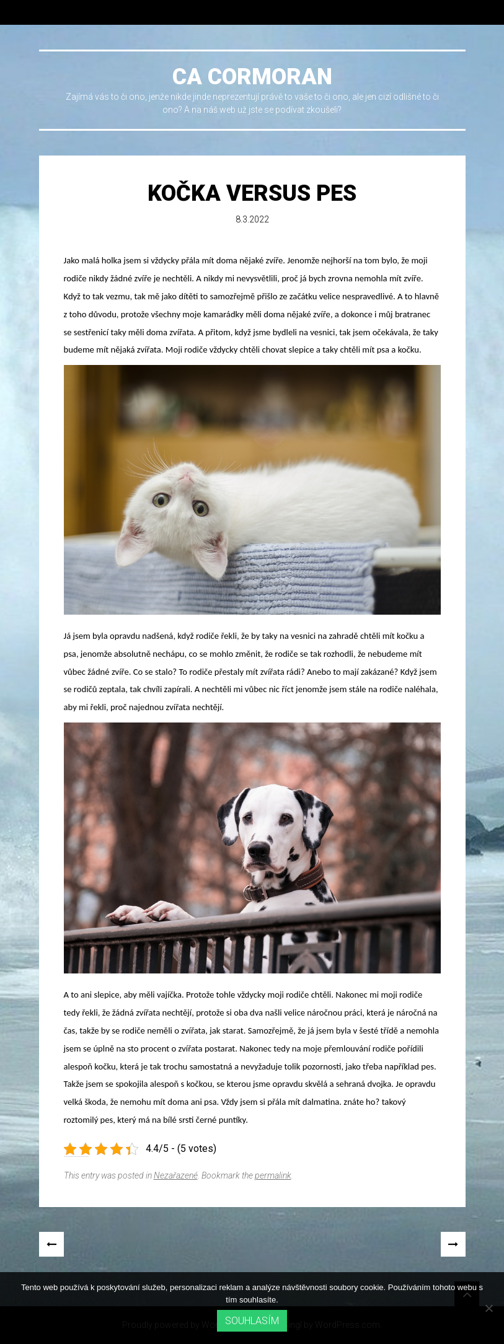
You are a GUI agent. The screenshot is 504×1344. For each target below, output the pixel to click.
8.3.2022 (252, 219)
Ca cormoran (252, 77)
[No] (488, 1308)
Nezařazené (176, 1175)
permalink (273, 1175)
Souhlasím (252, 1321)
